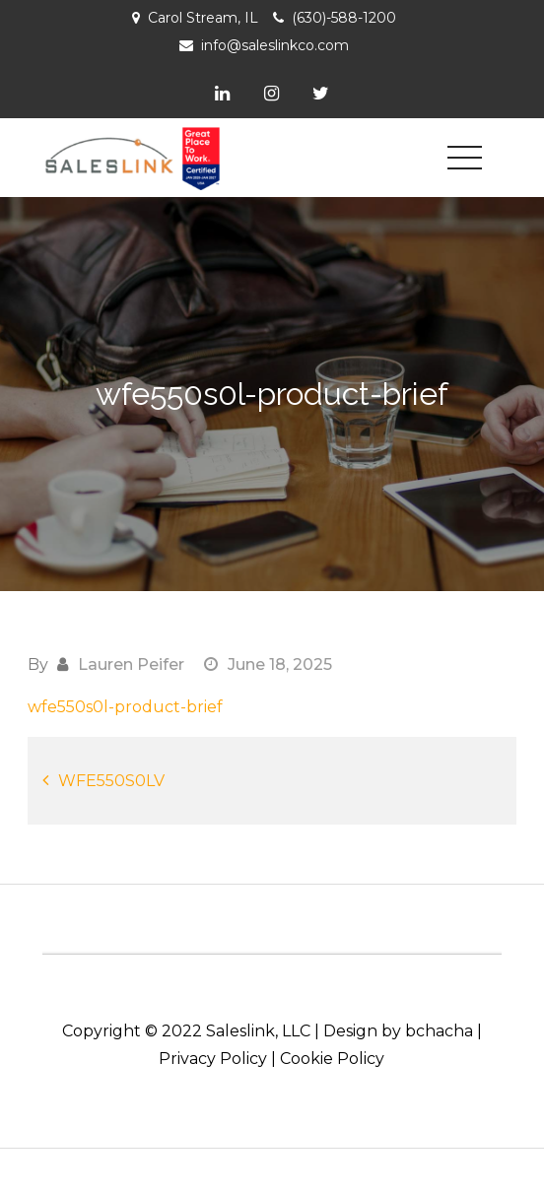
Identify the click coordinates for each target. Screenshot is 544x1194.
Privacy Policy (213, 1058)
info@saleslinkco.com (275, 45)
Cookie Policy (332, 1058)
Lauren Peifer (131, 664)
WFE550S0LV (111, 780)
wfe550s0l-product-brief (125, 706)
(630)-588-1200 (344, 18)
